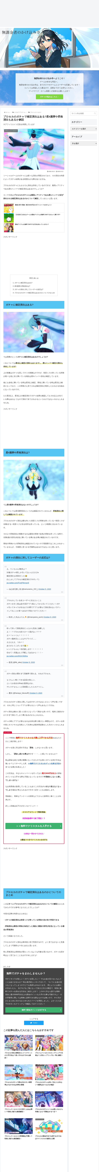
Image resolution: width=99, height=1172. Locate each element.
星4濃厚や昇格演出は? (22, 286)
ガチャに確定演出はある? (23, 283)
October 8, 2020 (50, 617)
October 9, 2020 (44, 589)
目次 (31, 278)
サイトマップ (32, 1169)
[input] (83, 113)
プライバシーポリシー (19, 1169)
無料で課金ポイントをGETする (34, 1010)
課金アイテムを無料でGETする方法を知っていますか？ (32, 224)
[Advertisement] (49, 13)
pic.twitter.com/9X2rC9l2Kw (17, 656)
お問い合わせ (7, 1169)
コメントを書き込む (34, 1133)
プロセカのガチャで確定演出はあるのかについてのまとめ (35, 293)
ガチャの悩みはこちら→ (49, 97)
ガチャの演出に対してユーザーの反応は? (29, 290)
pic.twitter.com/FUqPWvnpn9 (18, 583)
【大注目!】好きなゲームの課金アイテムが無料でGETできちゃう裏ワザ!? (37, 214)
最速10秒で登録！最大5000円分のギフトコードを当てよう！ (33, 205)
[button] (95, 113)
